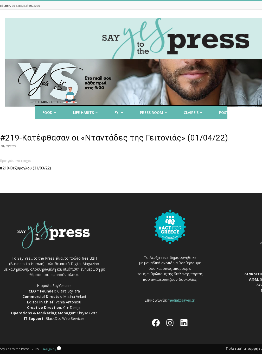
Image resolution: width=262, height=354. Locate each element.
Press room (153, 112)
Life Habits (85, 112)
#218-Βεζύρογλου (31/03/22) (25, 168)
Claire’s (193, 112)
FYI (118, 112)
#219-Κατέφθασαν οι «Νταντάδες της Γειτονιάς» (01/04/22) (114, 138)
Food (49, 112)
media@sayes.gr (181, 300)
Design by (51, 349)
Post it (228, 112)
